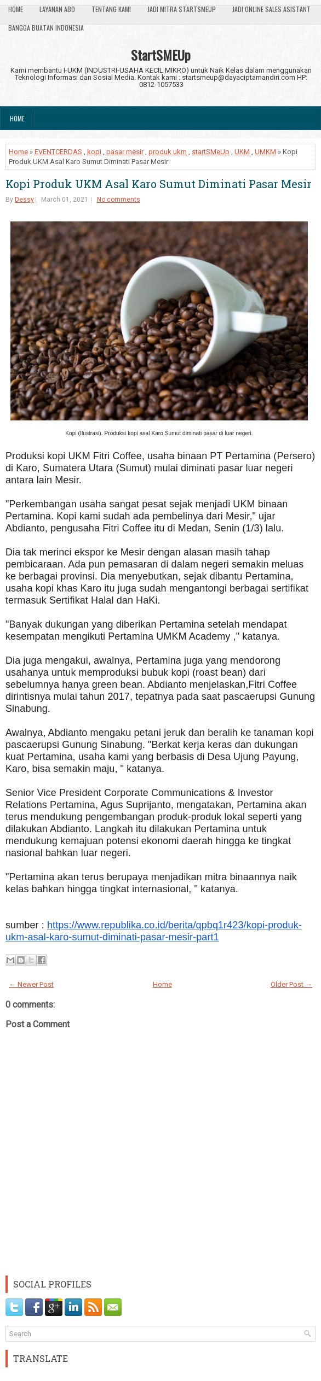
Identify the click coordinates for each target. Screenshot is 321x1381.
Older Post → (291, 984)
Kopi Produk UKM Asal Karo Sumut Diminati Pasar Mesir (158, 183)
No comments (118, 199)
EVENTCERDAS (58, 152)
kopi (94, 152)
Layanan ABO (57, 9)
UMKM (265, 152)
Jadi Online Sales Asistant (271, 9)
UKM (242, 152)
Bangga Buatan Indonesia (46, 27)
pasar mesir (125, 152)
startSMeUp (211, 152)
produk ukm (167, 152)
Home (15, 9)
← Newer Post (31, 984)
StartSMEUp (161, 55)
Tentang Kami (111, 9)
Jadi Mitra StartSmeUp (181, 9)
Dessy (24, 199)
